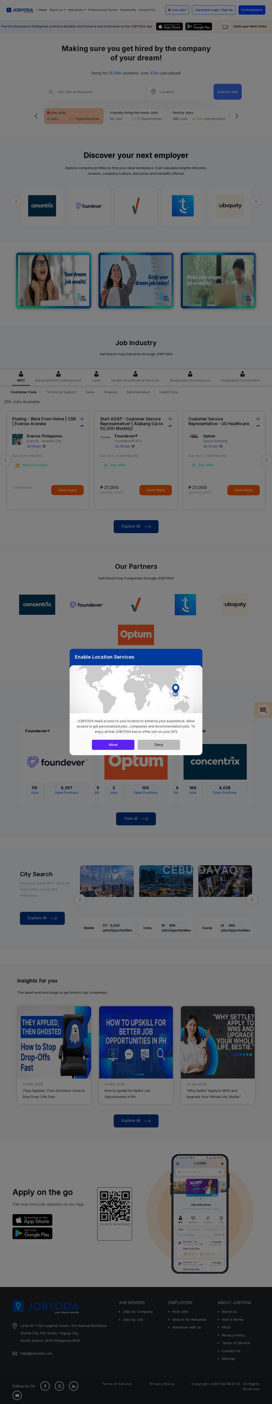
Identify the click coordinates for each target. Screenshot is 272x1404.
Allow (113, 744)
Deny (159, 744)
